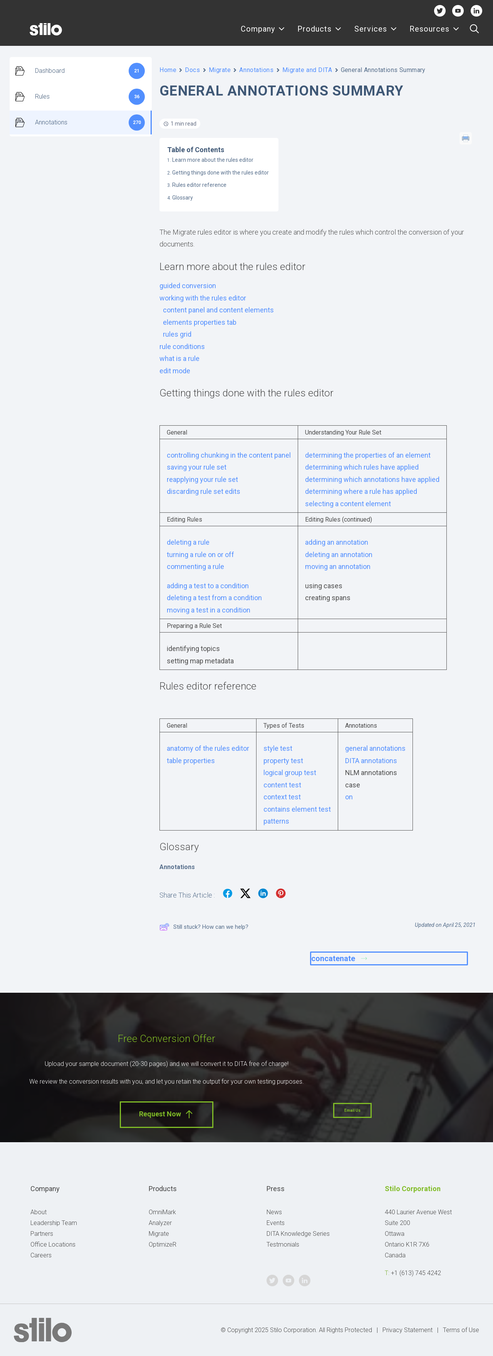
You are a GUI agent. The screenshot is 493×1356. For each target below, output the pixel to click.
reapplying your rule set (202, 479)
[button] (474, 33)
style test (277, 748)
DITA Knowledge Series (298, 1233)
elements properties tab (199, 322)
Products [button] (319, 34)
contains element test (297, 809)
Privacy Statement (407, 1330)
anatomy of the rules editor (208, 748)
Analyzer (160, 1223)
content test (282, 785)
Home (167, 70)
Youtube (458, 10)
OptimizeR (162, 1244)
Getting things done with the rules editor (220, 173)
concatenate (339, 958)
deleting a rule (188, 542)
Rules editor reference (199, 185)
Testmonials (283, 1244)
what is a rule (179, 358)
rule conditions (182, 346)
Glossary (182, 198)
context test (282, 797)
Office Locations (52, 1244)
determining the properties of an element (368, 455)
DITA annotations (371, 761)
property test (283, 761)
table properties (191, 761)
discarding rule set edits (203, 491)
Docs (192, 70)
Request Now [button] (166, 1114)
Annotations (256, 70)
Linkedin (476, 10)
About (38, 1212)
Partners (41, 1233)
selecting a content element (348, 504)
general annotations (375, 748)
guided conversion (187, 286)
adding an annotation (336, 542)
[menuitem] (262, 33)
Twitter (439, 10)
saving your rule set (196, 467)
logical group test (289, 773)
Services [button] (375, 34)
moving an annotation (338, 566)
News (274, 1212)
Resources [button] (434, 34)
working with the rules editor (202, 298)
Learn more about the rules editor (212, 160)
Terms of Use (461, 1330)
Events (276, 1223)
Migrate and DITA (307, 70)
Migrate (220, 70)
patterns (276, 821)
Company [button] (263, 34)
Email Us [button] (352, 1110)
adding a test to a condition (208, 586)
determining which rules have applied (362, 467)
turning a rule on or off (200, 554)
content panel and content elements (218, 310)
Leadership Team (53, 1223)
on (349, 797)
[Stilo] (34, 33)
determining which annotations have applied (372, 479)
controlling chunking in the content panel (229, 455)
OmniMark (162, 1212)
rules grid (177, 334)
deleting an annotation (338, 554)
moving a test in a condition (208, 610)
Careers (41, 1255)
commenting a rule (195, 566)
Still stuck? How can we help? (203, 927)
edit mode (174, 371)
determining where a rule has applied (361, 491)
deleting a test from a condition (214, 598)
